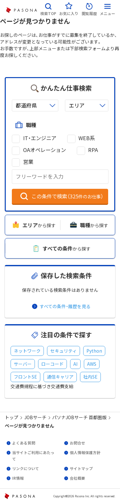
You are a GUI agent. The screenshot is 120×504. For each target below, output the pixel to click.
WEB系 (86, 138)
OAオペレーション (44, 150)
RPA (93, 150)
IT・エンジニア (39, 138)
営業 (28, 161)
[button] (48, 8)
